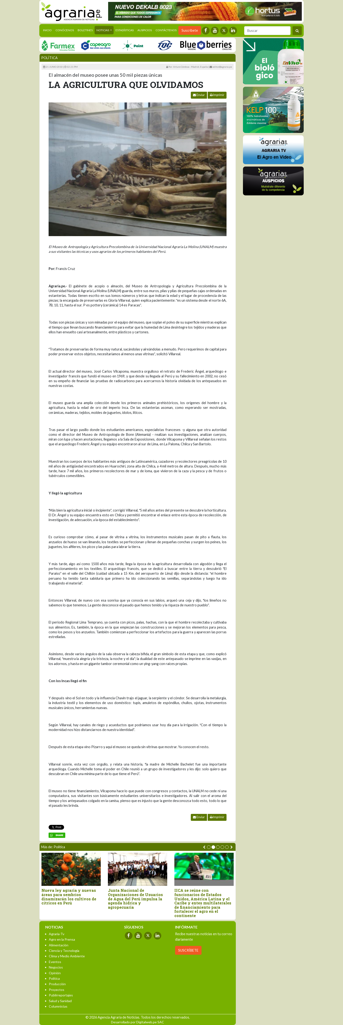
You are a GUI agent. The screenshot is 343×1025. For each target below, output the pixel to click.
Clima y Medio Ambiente (67, 956)
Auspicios (144, 30)
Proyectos (56, 990)
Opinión (55, 973)
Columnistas (58, 1006)
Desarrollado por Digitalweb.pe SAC (137, 1022)
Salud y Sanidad (60, 1001)
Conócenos (64, 30)
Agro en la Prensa (62, 939)
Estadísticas (125, 30)
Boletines (85, 30)
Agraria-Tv (56, 934)
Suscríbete (190, 30)
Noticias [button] (103, 30)
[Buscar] (267, 30)
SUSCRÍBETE (188, 950)
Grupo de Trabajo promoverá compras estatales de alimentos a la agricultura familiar (153, 896)
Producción (57, 984)
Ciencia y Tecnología (64, 951)
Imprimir (217, 95)
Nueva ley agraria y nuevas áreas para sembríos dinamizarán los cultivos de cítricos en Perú (219, 896)
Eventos (55, 962)
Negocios (56, 967)
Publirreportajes (61, 995)
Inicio (48, 30)
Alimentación (58, 945)
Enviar (199, 95)
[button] (209, 847)
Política (49, 58)
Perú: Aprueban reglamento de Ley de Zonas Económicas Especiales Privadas (88, 894)
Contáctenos (166, 30)
